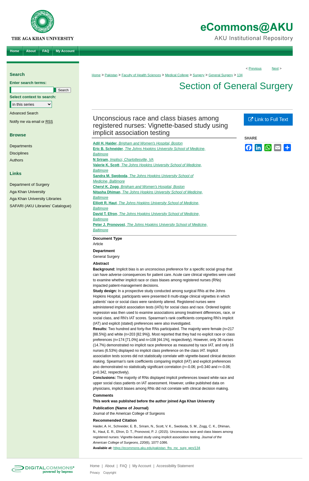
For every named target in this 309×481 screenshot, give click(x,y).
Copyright (109, 472)
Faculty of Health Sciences (141, 75)
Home (96, 75)
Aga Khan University (27, 191)
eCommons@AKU (190, 23)
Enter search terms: (28, 82)
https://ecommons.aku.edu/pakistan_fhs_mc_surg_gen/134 (156, 448)
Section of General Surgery (236, 86)
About (109, 466)
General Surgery (221, 75)
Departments (21, 146)
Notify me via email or (31, 122)
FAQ (123, 466)
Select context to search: (33, 97)
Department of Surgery (29, 184)
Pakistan (111, 75)
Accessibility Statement (175, 466)
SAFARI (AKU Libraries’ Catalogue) (40, 206)
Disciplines (19, 153)
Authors (16, 160)
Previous (255, 68)
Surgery (199, 75)
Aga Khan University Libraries (35, 198)
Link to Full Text (268, 119)
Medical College (177, 75)
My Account (141, 466)
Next (275, 68)
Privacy (95, 472)
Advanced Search (24, 113)
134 (240, 75)
